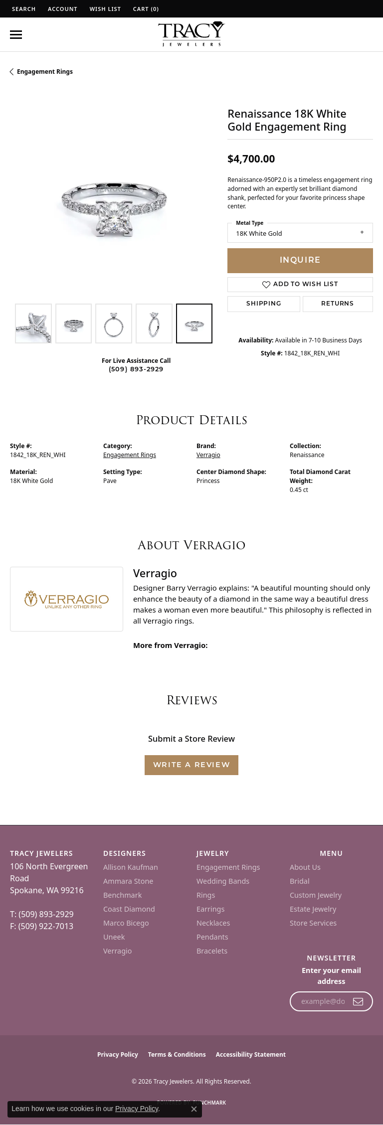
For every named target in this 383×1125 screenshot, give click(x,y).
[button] (23, 8)
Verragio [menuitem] (117, 951)
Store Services (313, 923)
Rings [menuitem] (205, 895)
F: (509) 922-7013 (41, 926)
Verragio (208, 455)
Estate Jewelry (313, 909)
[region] (113, 195)
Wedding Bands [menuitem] (222, 881)
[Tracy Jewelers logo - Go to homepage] (191, 35)
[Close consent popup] (194, 1109)
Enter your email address (331, 975)
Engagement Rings (45, 71)
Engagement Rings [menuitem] (228, 867)
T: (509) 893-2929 (42, 914)
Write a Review (191, 765)
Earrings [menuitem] (210, 909)
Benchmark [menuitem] (122, 895)
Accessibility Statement (251, 1054)
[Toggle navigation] (16, 34)
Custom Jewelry (316, 895)
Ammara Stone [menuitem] (128, 881)
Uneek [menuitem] (114, 937)
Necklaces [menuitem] (213, 923)
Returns (337, 304)
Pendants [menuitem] (212, 937)
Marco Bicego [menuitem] (126, 923)
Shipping (263, 304)
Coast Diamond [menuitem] (129, 909)
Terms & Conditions (177, 1054)
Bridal (300, 881)
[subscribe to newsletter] (358, 1001)
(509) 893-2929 (136, 369)
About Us (305, 867)
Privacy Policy (117, 1054)
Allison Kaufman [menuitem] (130, 867)
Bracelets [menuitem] (211, 951)
